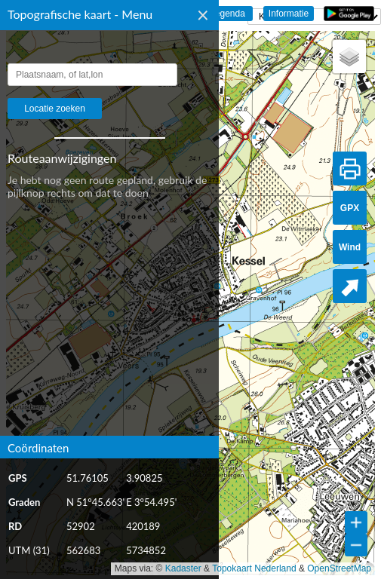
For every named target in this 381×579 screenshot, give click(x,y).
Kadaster (183, 568)
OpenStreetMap (339, 568)
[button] (349, 56)
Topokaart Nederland (254, 568)
